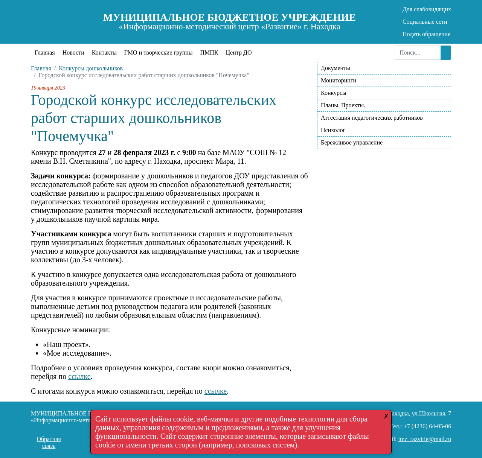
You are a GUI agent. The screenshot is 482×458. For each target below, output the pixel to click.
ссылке (79, 376)
